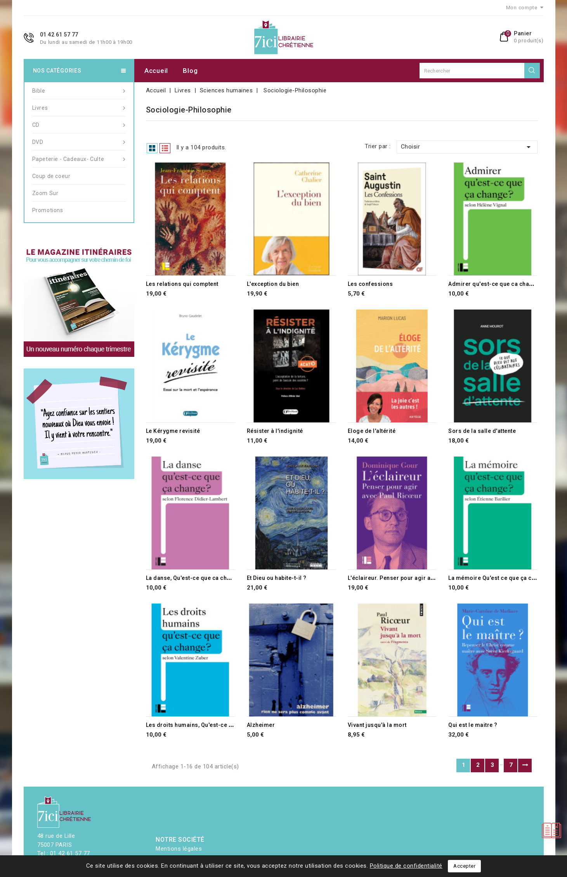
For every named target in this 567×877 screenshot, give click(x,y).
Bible (79, 91)
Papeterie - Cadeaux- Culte (79, 159)
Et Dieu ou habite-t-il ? (277, 578)
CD (79, 125)
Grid (152, 148)
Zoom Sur (45, 193)
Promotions (47, 210)
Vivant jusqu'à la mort (377, 725)
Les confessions (370, 284)
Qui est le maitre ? (473, 725)
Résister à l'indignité (275, 431)
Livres (79, 108)
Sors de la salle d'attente (482, 431)
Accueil (156, 70)
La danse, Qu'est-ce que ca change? (195, 578)
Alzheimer (261, 725)
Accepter (464, 866)
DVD (79, 142)
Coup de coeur (51, 176)
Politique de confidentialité (406, 865)
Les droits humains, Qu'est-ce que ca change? (209, 725)
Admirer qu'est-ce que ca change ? (496, 284)
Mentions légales (179, 848)
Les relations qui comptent (182, 284)
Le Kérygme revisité (173, 431)
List (165, 148)
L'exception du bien (273, 284)
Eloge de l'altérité (372, 431)
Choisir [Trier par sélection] (467, 147)
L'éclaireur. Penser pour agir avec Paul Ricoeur (412, 578)
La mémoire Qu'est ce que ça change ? (500, 578)
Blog (190, 70)
